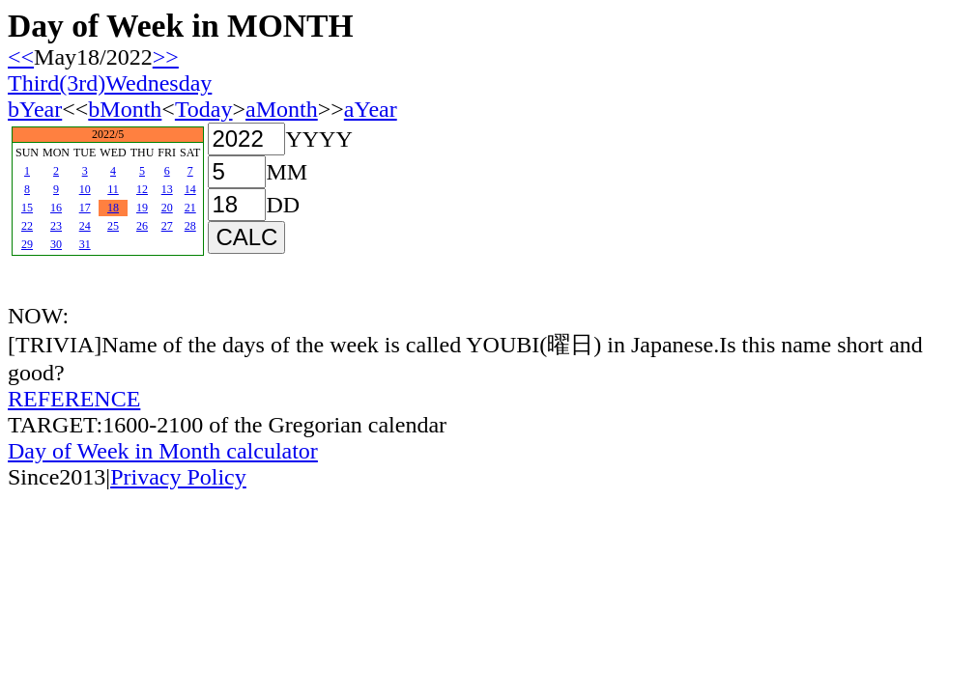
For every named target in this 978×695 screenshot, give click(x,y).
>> (166, 57)
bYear (35, 109)
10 (85, 189)
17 (85, 207)
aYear (370, 109)
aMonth (281, 109)
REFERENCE (74, 398)
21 (190, 207)
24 (85, 226)
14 (190, 189)
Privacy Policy (178, 476)
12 (142, 189)
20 (167, 207)
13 (167, 189)
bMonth (124, 109)
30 (56, 244)
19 (142, 207)
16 (56, 207)
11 (113, 189)
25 (113, 226)
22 (27, 226)
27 (167, 226)
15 (27, 207)
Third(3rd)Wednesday (110, 83)
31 (85, 244)
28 (190, 226)
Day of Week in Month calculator (163, 450)
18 (113, 207)
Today (204, 109)
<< (21, 57)
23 (56, 226)
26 (142, 226)
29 (27, 244)
